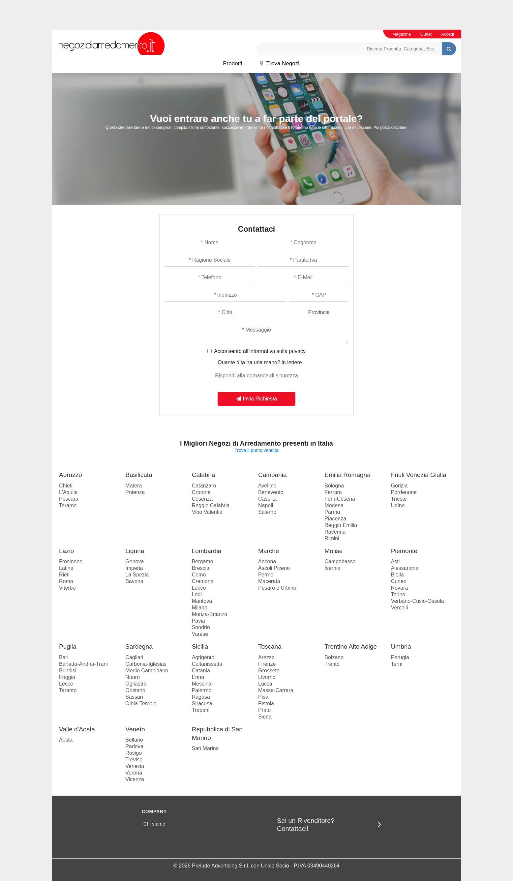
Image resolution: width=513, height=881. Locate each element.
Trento (332, 664)
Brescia (200, 568)
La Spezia (137, 574)
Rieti (64, 574)
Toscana (270, 646)
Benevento (271, 492)
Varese (200, 634)
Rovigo (133, 753)
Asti (395, 561)
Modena (334, 505)
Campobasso (339, 561)
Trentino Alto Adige (350, 646)
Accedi (447, 34)
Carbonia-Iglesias (145, 664)
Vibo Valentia (207, 512)
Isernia (332, 568)
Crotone (201, 492)
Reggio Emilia (340, 525)
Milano (199, 607)
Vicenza (134, 779)
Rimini (331, 538)
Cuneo (399, 581)
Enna (198, 677)
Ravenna (335, 532)
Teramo (67, 505)
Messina (202, 684)
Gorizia (399, 485)
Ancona (267, 561)
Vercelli (399, 607)
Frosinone (70, 561)
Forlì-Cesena (339, 499)
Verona (133, 773)
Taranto (67, 690)
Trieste (399, 499)
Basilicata (138, 474)
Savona (134, 581)
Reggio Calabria (211, 505)
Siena (265, 716)
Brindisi (67, 670)
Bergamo (202, 561)
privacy (297, 351)
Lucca (265, 684)
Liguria (134, 550)
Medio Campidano (146, 670)
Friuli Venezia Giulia (418, 474)
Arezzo (266, 657)
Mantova (202, 601)
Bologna (334, 485)
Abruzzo (70, 474)
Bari (63, 657)
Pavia (198, 621)
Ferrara (333, 492)
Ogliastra (135, 684)
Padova (134, 746)
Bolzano (334, 657)
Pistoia (266, 703)
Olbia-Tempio (140, 703)
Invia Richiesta (256, 398)
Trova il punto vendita (256, 450)
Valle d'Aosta (77, 729)
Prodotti (232, 63)
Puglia (67, 646)
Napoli (265, 505)
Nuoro (132, 677)
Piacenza (335, 518)
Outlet (426, 34)
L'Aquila (68, 492)
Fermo (265, 574)
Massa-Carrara (275, 690)
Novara (399, 588)
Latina (66, 568)
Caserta (267, 499)
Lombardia (207, 550)
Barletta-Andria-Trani (83, 664)
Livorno (266, 677)
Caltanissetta (207, 664)
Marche (268, 550)
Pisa (263, 697)
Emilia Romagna (347, 474)
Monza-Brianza (209, 614)
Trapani (201, 710)
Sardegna (138, 646)
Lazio (66, 550)
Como (199, 574)
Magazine (401, 34)
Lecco (199, 588)
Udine (398, 505)
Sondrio (201, 627)
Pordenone (404, 492)
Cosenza (202, 499)
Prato (264, 710)
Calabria (203, 474)
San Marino (205, 748)
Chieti (66, 485)
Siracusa (202, 703)
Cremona (203, 581)
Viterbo (67, 588)
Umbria (401, 646)
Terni (397, 664)
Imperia (134, 568)
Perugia (400, 657)
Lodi (197, 594)
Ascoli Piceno (274, 568)
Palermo (202, 690)
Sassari (134, 697)
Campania (272, 474)
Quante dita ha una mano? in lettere (260, 362)
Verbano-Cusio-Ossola (417, 601)
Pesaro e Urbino (277, 588)
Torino (398, 594)
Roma (66, 581)
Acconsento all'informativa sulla (260, 351)
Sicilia (200, 646)
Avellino (267, 485)
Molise (333, 550)
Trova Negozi (279, 63)
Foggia (67, 677)
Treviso (133, 759)
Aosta (66, 740)
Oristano (135, 690)
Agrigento (203, 657)
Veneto (135, 729)
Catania (201, 670)
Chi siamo (154, 824)
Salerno (267, 512)
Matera (133, 485)
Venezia (134, 766)
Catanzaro (204, 485)
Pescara (68, 499)
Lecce (66, 684)
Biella (397, 574)
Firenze (267, 664)
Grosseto (269, 670)
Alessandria (405, 568)
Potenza (135, 492)
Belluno (134, 740)
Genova (134, 561)
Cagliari (134, 657)
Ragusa (201, 697)
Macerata (269, 581)
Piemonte (404, 550)
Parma (332, 512)
